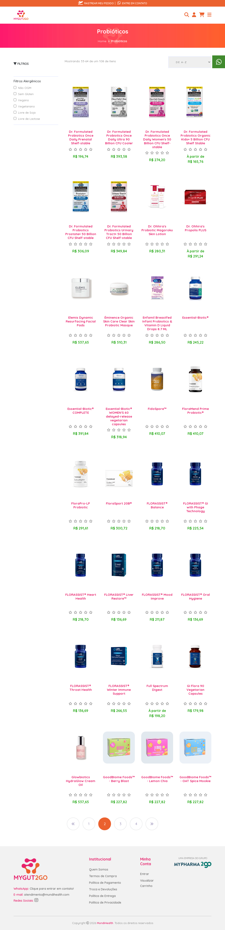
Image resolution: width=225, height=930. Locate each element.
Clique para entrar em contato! (52, 889)
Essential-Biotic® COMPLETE (80, 411)
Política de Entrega (102, 896)
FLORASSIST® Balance (157, 505)
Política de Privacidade (105, 902)
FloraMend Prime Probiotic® (195, 411)
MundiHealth (105, 923)
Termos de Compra (103, 876)
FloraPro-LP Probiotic (80, 505)
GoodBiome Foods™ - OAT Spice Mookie (195, 779)
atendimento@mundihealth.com (46, 895)
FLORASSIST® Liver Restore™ (119, 596)
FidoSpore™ (157, 409)
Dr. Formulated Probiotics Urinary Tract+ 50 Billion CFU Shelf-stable (118, 232)
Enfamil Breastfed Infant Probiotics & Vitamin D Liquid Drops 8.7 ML (157, 323)
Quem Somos (98, 869)
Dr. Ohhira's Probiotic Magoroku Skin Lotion (157, 230)
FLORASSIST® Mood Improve (157, 596)
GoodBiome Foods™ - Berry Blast (119, 779)
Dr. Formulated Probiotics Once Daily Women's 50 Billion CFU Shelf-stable (157, 139)
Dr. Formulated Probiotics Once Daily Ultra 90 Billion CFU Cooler (119, 137)
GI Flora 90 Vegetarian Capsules (195, 690)
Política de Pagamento (105, 883)
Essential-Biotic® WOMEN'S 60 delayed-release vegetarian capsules (119, 416)
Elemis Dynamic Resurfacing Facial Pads (81, 321)
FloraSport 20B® (119, 503)
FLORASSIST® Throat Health (81, 688)
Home (102, 41)
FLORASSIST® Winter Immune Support (119, 690)
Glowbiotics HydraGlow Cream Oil (80, 781)
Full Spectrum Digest (157, 688)
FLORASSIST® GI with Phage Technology (195, 507)
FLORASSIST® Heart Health (80, 596)
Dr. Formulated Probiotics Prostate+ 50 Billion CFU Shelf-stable (80, 232)
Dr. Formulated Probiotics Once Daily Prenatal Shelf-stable (80, 137)
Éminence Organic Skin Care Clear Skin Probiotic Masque (119, 321)
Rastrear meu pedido (96, 3)
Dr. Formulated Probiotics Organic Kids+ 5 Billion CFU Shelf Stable (196, 137)
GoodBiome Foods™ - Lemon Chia (157, 779)
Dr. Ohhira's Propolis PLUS (195, 228)
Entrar (144, 874)
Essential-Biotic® (195, 317)
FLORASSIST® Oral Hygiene (195, 596)
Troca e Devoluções (103, 889)
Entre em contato (132, 3)
